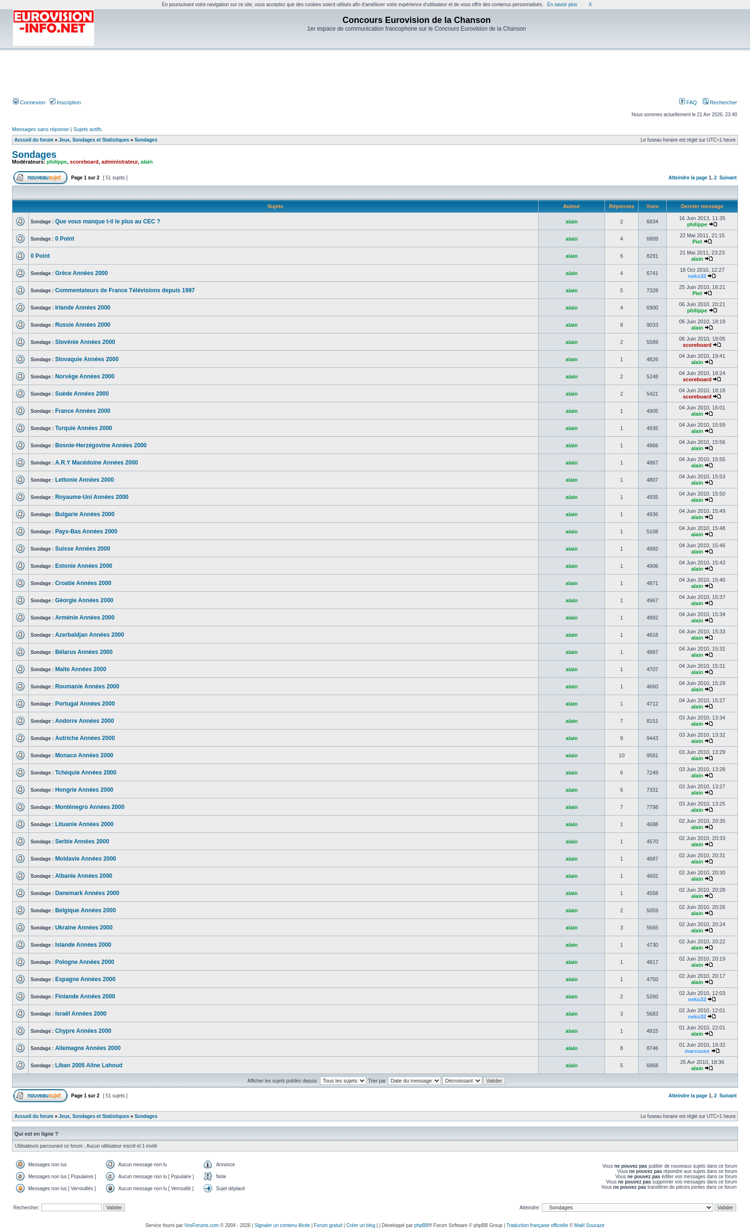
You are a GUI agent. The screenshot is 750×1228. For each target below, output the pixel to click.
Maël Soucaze (589, 1225)
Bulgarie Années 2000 (84, 514)
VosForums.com (201, 1225)
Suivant (728, 177)
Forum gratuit (328, 1225)
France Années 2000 (82, 411)
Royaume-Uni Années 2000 (92, 497)
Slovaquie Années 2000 (87, 359)
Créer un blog (360, 1225)
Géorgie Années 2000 (84, 600)
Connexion (29, 102)
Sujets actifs (87, 129)
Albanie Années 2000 (83, 876)
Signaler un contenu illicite (282, 1225)
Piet (697, 241)
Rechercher (720, 102)
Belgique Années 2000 (85, 910)
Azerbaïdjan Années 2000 (89, 634)
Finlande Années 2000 (85, 996)
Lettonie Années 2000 (84, 479)
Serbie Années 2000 (82, 841)
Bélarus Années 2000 (83, 652)
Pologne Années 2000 (84, 962)
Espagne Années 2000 (85, 979)
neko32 (697, 276)
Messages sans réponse (40, 129)
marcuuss (696, 1051)
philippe (57, 162)
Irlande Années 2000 (82, 307)
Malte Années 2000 (80, 669)
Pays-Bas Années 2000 (86, 531)
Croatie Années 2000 (83, 583)
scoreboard (84, 162)
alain (147, 162)
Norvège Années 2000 (84, 376)
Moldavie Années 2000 (85, 858)
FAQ (688, 102)
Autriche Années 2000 (85, 738)
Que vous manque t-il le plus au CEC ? (107, 221)
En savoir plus (562, 4)
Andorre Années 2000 (84, 721)
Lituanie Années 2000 (84, 824)
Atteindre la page (688, 177)
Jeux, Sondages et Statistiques (94, 140)
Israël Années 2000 (81, 1013)
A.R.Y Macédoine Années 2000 (96, 462)
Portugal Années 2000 (85, 703)
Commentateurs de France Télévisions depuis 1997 (125, 290)
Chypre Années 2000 (83, 1031)
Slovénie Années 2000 (85, 342)
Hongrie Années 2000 (84, 789)
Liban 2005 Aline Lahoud (88, 1065)
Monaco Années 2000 (84, 755)
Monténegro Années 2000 (89, 807)
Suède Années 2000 (82, 393)
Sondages (145, 140)
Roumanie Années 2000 (87, 686)
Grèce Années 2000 (81, 273)
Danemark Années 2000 (87, 893)
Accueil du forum (34, 140)
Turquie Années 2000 (83, 428)
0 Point (64, 238)
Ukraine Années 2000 (83, 927)
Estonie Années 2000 (83, 566)
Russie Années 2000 (82, 324)
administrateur (119, 162)
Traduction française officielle (537, 1225)
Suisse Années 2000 (82, 548)
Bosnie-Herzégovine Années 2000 (101, 445)
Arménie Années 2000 (84, 617)
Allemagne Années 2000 (88, 1048)
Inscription (65, 102)
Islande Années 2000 (83, 944)
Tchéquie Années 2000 (85, 772)
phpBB (421, 1225)
